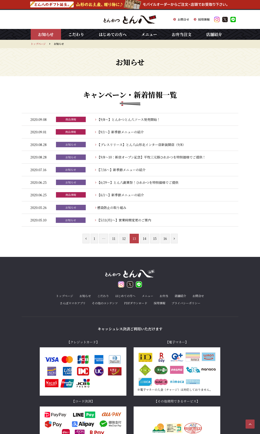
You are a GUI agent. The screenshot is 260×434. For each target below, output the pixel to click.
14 (144, 238)
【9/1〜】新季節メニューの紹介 (119, 132)
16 (165, 238)
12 (124, 238)
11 (113, 238)
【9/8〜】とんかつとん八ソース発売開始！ (127, 119)
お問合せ (181, 19)
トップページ (38, 44)
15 (155, 238)
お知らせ (46, 34)
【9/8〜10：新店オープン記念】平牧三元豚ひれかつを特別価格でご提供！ (150, 157)
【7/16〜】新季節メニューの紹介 (120, 169)
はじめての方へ (113, 34)
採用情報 (202, 19)
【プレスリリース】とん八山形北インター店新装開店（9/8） (140, 144)
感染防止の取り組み (110, 207)
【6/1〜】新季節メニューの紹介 (119, 194)
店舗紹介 (214, 34)
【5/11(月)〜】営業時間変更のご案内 (123, 220)
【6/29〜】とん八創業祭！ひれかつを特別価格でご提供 (136, 182)
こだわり (76, 34)
